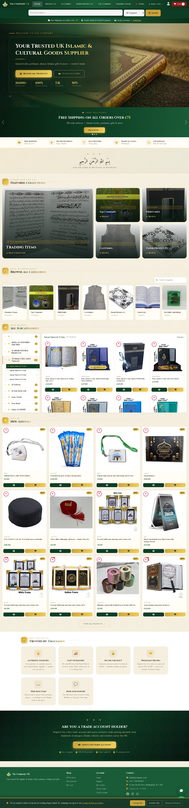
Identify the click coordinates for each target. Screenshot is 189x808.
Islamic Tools (156, 4)
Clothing (66, 4)
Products (50, 4)
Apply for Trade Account (94, 744)
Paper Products (84, 4)
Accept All (137, 803)
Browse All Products (33, 73)
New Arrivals (71, 781)
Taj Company (19, 3)
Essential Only (154, 803)
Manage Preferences (172, 803)
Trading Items (123, 4)
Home (37, 4)
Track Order (101, 788)
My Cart (69, 785)
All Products (71, 777)
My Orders (100, 785)
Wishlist (140, 4)
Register (99, 781)
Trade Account (69, 73)
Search (153, 13)
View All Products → (95, 624)
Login (98, 777)
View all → (180, 337)
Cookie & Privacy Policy (92, 803)
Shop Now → (94, 130)
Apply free (137, 20)
